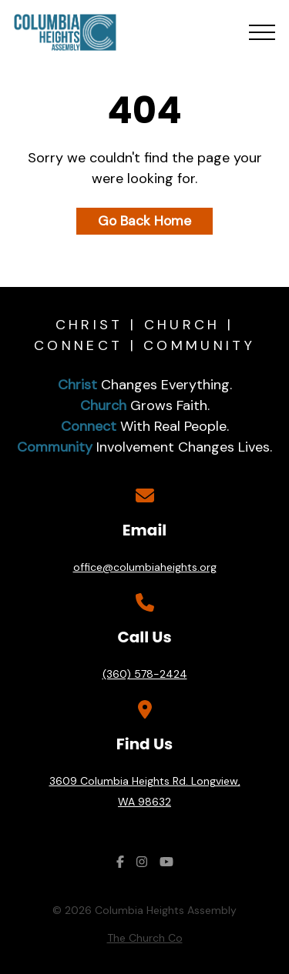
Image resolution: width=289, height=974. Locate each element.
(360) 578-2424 (144, 674)
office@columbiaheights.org (145, 567)
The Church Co (145, 938)
